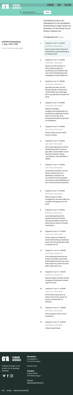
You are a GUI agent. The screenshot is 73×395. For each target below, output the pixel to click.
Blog (59, 5)
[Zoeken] (32, 12)
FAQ (3, 390)
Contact (9, 390)
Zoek (47, 12)
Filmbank (50, 5)
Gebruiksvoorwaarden (21, 390)
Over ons (67, 5)
